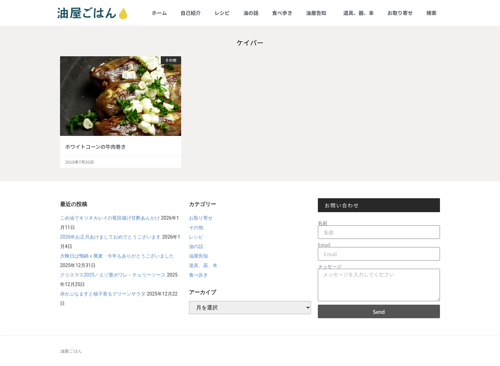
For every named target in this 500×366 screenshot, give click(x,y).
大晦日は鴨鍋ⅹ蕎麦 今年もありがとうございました (117, 256)
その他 (196, 227)
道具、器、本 (358, 12)
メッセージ (330, 266)
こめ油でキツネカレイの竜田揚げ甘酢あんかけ (110, 218)
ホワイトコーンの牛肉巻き (95, 146)
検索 (431, 12)
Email (324, 244)
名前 (322, 223)
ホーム (159, 12)
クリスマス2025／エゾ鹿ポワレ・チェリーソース (113, 275)
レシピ (222, 12)
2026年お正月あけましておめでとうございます (110, 237)
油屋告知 (318, 12)
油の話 (250, 12)
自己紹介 (190, 12)
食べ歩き (282, 12)
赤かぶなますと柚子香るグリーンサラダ (103, 294)
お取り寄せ (400, 12)
